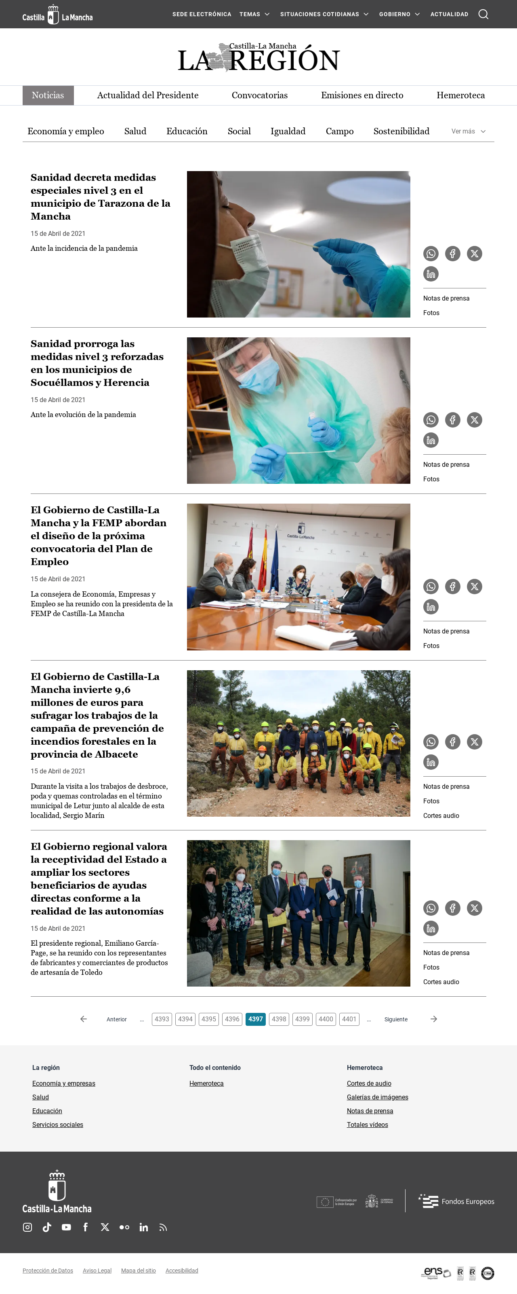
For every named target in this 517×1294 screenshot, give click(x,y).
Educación (187, 131)
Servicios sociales (57, 1125)
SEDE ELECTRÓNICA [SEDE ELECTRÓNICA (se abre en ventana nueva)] (201, 14)
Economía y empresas (63, 1084)
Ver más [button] (463, 132)
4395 (209, 1019)
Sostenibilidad (402, 131)
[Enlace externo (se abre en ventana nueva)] (457, 1273)
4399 (302, 1019)
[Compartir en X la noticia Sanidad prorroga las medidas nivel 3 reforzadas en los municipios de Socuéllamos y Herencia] (474, 420)
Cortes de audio (369, 1084)
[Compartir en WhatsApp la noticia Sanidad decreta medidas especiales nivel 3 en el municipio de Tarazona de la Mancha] (431, 253)
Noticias (48, 95)
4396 (232, 1019)
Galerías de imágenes (377, 1097)
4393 (162, 1019)
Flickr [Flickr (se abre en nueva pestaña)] (124, 1228)
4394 (185, 1019)
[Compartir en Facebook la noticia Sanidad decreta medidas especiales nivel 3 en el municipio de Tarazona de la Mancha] (452, 253)
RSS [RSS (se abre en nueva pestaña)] (163, 1228)
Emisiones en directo (362, 95)
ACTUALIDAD (450, 14)
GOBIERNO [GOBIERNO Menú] (395, 14)
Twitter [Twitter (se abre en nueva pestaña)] (105, 1228)
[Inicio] (132, 1191)
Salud (135, 131)
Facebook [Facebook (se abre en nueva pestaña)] (85, 1228)
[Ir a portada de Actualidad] (258, 60)
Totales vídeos (367, 1125)
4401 (349, 1019)
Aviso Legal (97, 1271)
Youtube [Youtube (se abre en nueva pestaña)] (66, 1228)
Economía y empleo (65, 131)
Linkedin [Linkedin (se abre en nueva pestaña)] (143, 1228)
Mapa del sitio (138, 1271)
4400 (326, 1019)
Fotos (431, 313)
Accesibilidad (182, 1271)
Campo (340, 131)
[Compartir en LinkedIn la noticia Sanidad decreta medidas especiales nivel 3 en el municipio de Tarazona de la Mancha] (431, 274)
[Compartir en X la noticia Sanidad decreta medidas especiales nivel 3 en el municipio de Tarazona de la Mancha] (474, 253)
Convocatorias (260, 95)
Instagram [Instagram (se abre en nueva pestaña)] (27, 1228)
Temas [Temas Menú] (250, 14)
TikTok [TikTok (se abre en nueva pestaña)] (47, 1228)
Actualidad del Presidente (148, 95)
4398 (279, 1019)
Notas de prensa (446, 298)
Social (239, 131)
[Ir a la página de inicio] (57, 14)
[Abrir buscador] (483, 14)
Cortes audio (441, 816)
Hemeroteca (460, 95)
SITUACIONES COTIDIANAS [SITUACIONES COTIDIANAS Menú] (319, 14)
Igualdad (288, 131)
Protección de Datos (48, 1271)
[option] (66, 132)
